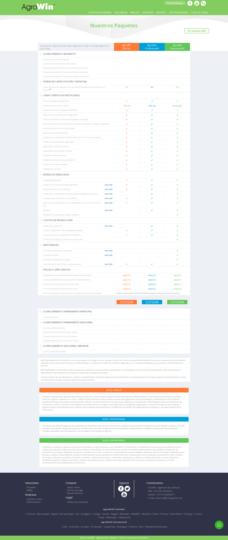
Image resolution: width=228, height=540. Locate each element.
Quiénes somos (35, 499)
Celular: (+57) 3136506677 (161, 494)
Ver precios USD (197, 30)
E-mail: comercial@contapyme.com (165, 498)
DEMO (30, 490)
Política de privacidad (77, 501)
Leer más (109, 184)
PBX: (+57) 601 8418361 (160, 491)
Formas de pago (75, 490)
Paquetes (31, 487)
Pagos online (73, 487)
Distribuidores (34, 501)
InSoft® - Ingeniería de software (164, 487)
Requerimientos (75, 493)
